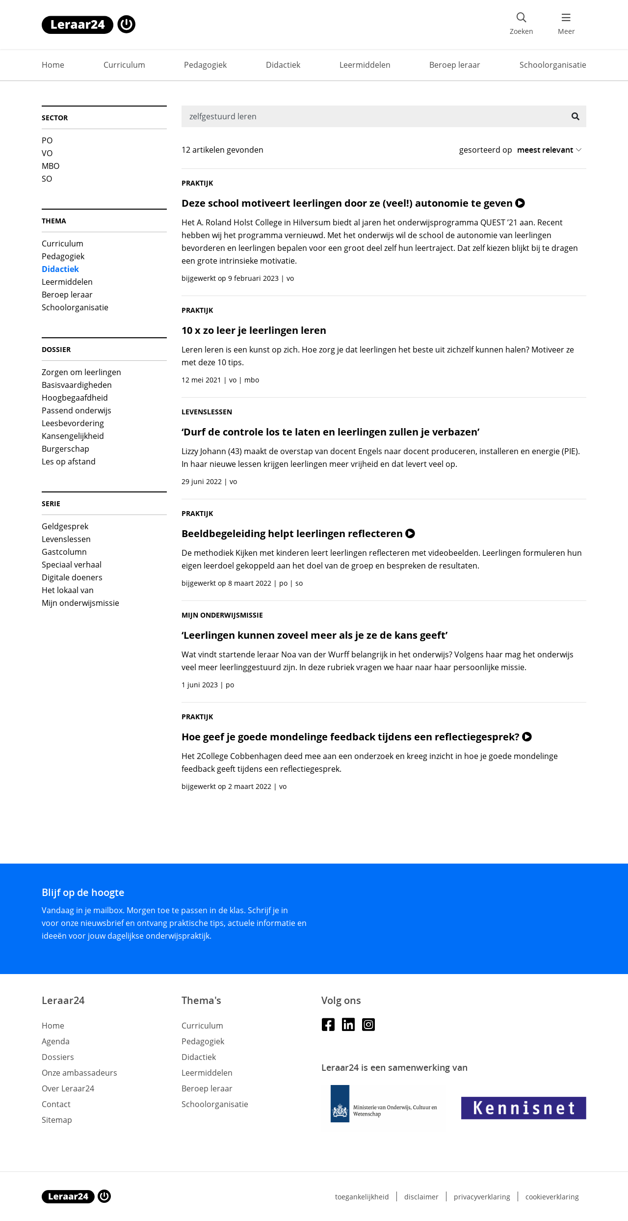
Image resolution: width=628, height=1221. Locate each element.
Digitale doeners (72, 577)
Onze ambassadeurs (79, 1072)
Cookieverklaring (552, 1196)
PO (47, 140)
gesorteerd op (485, 149)
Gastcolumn (64, 551)
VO (47, 153)
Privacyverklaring (482, 1196)
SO (47, 178)
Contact (56, 1104)
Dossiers (58, 1057)
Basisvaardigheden (77, 385)
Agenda (56, 1041)
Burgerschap (65, 448)
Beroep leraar (454, 64)
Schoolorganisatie (553, 64)
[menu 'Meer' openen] (566, 24)
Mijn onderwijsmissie (80, 602)
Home (53, 64)
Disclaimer (421, 1196)
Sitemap (57, 1119)
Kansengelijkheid (73, 436)
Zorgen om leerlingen (81, 372)
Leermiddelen (365, 64)
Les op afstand (69, 461)
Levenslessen (66, 539)
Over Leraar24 (68, 1088)
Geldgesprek (65, 526)
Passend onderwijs (76, 410)
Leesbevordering (73, 423)
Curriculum (124, 64)
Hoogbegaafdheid (75, 397)
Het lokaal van (68, 590)
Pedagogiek (205, 64)
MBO (50, 166)
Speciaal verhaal (72, 564)
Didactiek (283, 64)
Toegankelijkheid (362, 1196)
